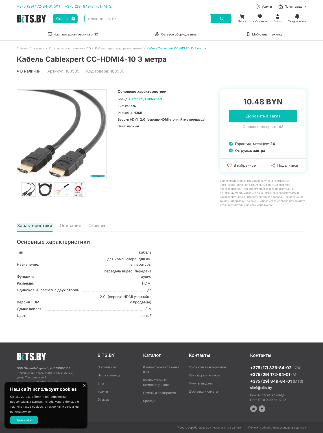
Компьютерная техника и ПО (161, 369)
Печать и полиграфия (159, 393)
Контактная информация (208, 367)
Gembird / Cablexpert (145, 99)
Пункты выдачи (201, 383)
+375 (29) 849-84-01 (276, 381)
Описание (71, 225)
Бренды (149, 401)
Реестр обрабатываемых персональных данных (210, 427)
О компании (107, 367)
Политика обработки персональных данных (277, 427)
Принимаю (24, 420)
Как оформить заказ (204, 375)
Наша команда (109, 375)
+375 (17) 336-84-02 (276, 367)
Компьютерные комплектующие (156, 382)
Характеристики (35, 225)
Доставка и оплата (203, 391)
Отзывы (96, 225)
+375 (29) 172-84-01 (274, 374)
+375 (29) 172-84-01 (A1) (38, 6)
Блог (101, 383)
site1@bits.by (261, 387)
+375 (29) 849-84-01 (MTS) (89, 6)
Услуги (103, 391)
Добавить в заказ (263, 116)
